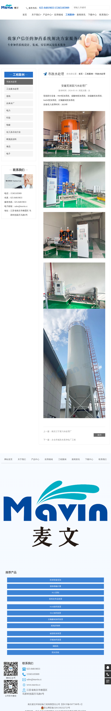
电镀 (8, 125)
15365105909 (33, 670)
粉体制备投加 (55, 576)
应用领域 (58, 15)
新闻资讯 (81, 15)
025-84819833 (33, 665)
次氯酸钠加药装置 (55, 616)
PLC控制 (55, 589)
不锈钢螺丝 (49, 708)
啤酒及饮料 (11, 139)
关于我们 (36, 15)
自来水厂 (10, 103)
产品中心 (47, 15)
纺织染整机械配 (70, 708)
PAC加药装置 (55, 609)
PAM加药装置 (55, 603)
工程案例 (69, 15)
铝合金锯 (40, 708)
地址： (7, 211)
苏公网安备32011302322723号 (57, 704)
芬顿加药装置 (55, 636)
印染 (8, 118)
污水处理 (59, 708)
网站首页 (8, 456)
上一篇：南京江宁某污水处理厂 (57, 431)
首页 (25, 15)
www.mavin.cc (33, 681)
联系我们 (103, 15)
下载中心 (92, 15)
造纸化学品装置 (55, 595)
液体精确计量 (55, 583)
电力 (8, 110)
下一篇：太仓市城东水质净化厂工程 (59, 436)
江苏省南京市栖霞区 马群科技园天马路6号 (20, 213)
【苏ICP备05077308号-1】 (71, 701)
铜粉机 (55, 643)
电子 (8, 154)
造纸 (8, 96)
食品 (8, 146)
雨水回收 (55, 649)
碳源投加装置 (55, 630)
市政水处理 (11, 82)
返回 (99, 431)
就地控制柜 (55, 622)
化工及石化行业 (13, 132)
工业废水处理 (12, 89)
